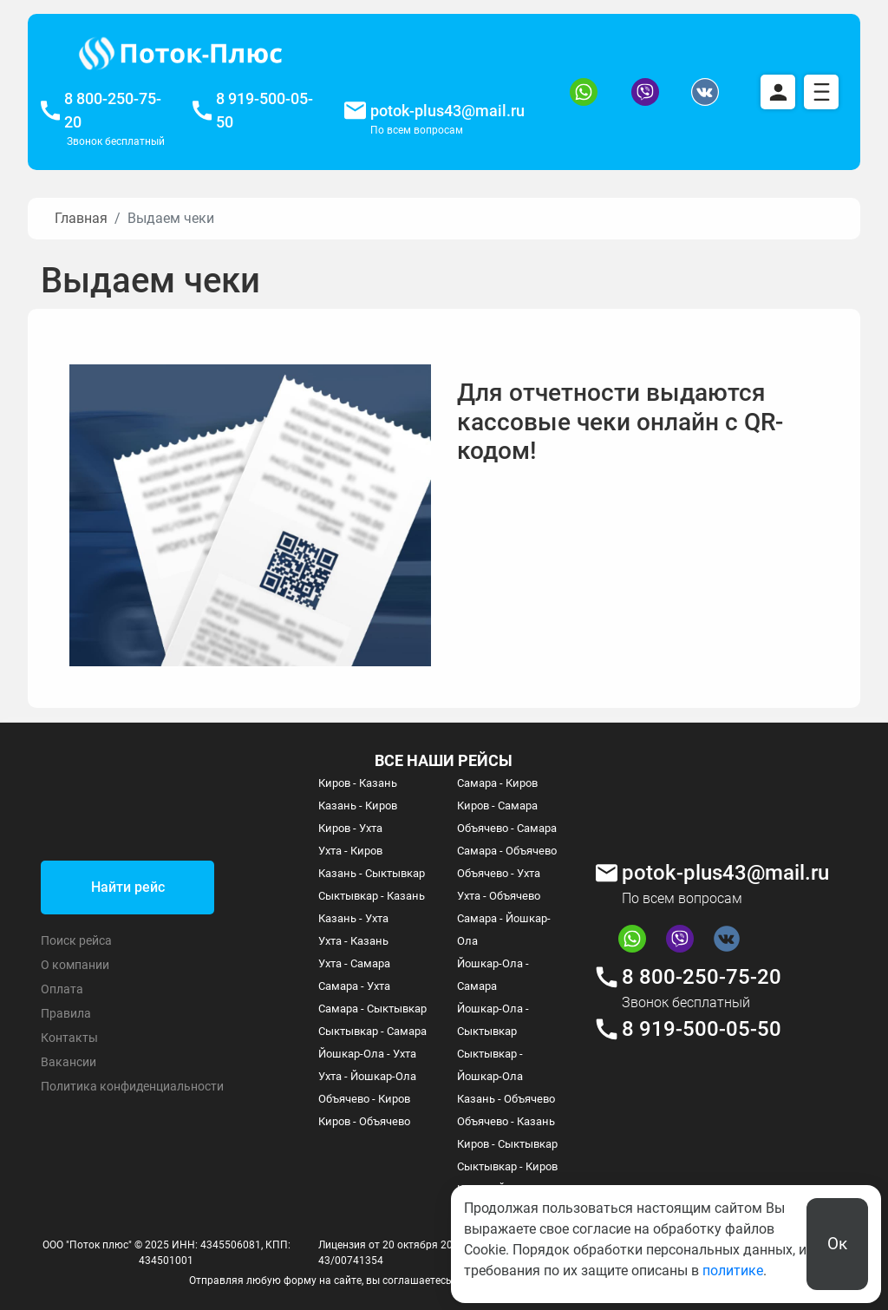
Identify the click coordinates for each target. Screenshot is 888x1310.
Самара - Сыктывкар (372, 1008)
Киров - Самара (497, 805)
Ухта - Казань (353, 940)
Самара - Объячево (507, 850)
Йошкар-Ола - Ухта (367, 1053)
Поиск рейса (76, 940)
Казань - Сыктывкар (371, 873)
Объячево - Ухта (498, 873)
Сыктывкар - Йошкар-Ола (490, 1065)
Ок (837, 1244)
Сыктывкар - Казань (371, 895)
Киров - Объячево (364, 1121)
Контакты (69, 1038)
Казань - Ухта (353, 918)
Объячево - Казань (506, 1121)
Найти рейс (128, 887)
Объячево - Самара (507, 828)
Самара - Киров (497, 782)
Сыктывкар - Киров (507, 1166)
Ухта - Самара (354, 963)
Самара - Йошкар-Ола (504, 929)
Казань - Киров (357, 805)
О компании (75, 965)
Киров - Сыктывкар (507, 1143)
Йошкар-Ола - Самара (493, 974)
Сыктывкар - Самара (372, 1031)
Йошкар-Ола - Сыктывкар (493, 1020)
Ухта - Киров (350, 850)
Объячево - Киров (364, 1098)
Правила (66, 1013)
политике (732, 1270)
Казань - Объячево (506, 1098)
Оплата (62, 989)
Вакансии (68, 1062)
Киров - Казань (357, 782)
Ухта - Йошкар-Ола (367, 1076)
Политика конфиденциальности (132, 1086)
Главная (81, 218)
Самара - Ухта (354, 985)
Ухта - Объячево (498, 895)
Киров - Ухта (350, 828)
